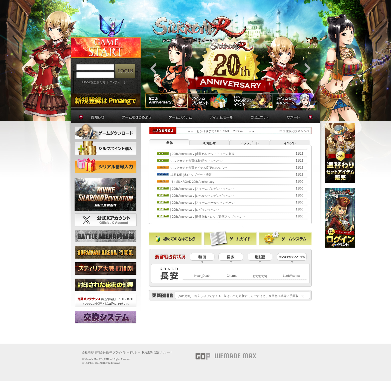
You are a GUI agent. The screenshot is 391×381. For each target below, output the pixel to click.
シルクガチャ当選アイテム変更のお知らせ (198, 168)
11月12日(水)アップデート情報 (191, 175)
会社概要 (87, 352)
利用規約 (147, 352)
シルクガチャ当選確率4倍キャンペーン (196, 161)
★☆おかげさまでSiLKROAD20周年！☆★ (217, 131)
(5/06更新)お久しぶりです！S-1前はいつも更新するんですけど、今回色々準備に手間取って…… (244, 296)
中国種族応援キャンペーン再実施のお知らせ (309, 131)
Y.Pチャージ (118, 82)
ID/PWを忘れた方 (93, 82)
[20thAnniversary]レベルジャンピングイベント (202, 195)
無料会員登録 (103, 352)
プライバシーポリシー (126, 352)
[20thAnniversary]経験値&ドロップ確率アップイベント (208, 216)
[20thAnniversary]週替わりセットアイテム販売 (202, 154)
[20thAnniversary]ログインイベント (195, 209)
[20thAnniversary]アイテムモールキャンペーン (202, 202)
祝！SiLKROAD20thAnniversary (192, 182)
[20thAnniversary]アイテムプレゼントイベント (202, 188)
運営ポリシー (162, 352)
